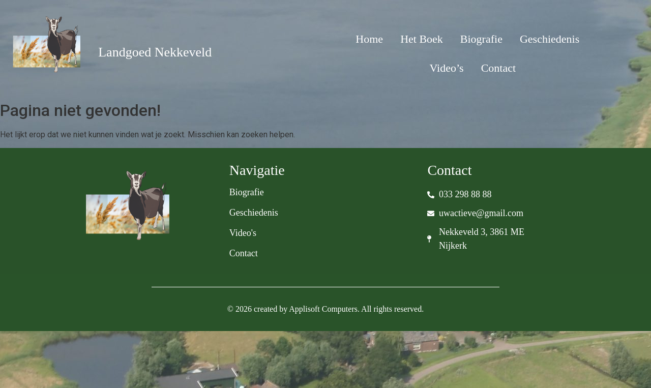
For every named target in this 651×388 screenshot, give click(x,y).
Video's (242, 233)
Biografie (481, 39)
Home (369, 39)
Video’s (447, 68)
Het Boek (421, 39)
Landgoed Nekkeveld (155, 52)
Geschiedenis (549, 39)
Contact (498, 68)
